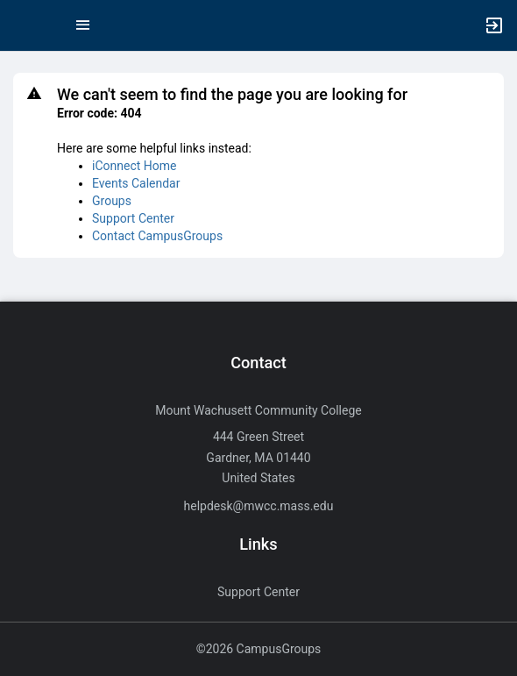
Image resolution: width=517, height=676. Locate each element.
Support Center (133, 218)
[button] (22, 25)
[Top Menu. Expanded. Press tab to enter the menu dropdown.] (83, 25)
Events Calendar (136, 183)
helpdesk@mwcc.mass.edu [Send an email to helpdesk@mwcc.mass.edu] (259, 506)
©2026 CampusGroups (259, 649)
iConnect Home (134, 166)
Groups (111, 201)
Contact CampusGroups (157, 236)
